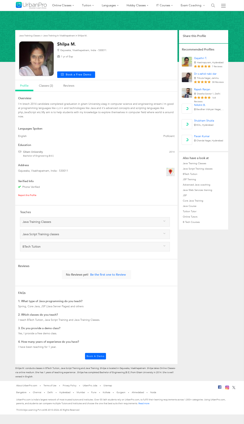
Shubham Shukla (204, 120)
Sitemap (108, 385)
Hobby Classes (136, 5)
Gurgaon (120, 392)
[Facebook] (220, 388)
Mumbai (81, 392)
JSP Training (189, 179)
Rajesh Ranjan (202, 89)
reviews (68, 86)
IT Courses (163, 5)
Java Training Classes (194, 163)
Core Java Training (193, 200)
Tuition (86, 5)
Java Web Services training (197, 190)
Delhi (50, 392)
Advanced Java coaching (196, 184)
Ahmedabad (138, 392)
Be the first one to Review (108, 275)
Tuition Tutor (189, 211)
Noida (153, 392)
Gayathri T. (200, 58)
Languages (109, 5)
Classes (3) (46, 86)
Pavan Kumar (202, 136)
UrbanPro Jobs (90, 385)
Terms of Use (49, 385)
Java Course (189, 206)
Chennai (37, 392)
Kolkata (106, 392)
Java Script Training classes (198, 168)
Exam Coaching (191, 5)
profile (24, 86)
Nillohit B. (200, 105)
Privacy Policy (69, 385)
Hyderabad (64, 392)
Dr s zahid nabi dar (205, 74)
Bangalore (21, 392)
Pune (93, 392)
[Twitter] (233, 388)
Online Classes (61, 5)
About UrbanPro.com (26, 385)
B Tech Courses (191, 222)
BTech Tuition (190, 174)
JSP (185, 195)
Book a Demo (95, 356)
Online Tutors (190, 216)
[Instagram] (227, 388)
